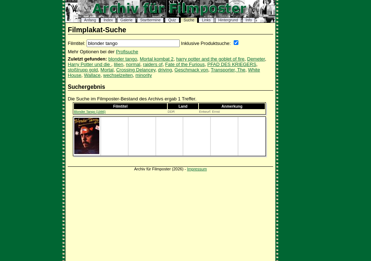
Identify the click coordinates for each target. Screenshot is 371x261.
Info (249, 20)
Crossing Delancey (135, 69)
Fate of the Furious (185, 64)
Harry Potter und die (89, 64)
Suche (189, 20)
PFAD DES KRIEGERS (231, 64)
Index (108, 20)
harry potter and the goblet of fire (210, 59)
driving (165, 69)
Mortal (106, 69)
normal (133, 64)
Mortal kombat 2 (157, 59)
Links (206, 20)
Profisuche (127, 51)
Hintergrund (228, 20)
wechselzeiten (118, 75)
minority (144, 75)
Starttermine (150, 20)
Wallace (92, 75)
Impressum (197, 169)
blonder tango (122, 59)
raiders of (152, 64)
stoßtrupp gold (83, 69)
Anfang (90, 20)
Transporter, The (228, 69)
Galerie (126, 20)
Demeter (256, 59)
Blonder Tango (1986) (89, 111)
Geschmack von (191, 69)
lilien (118, 64)
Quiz (172, 20)
